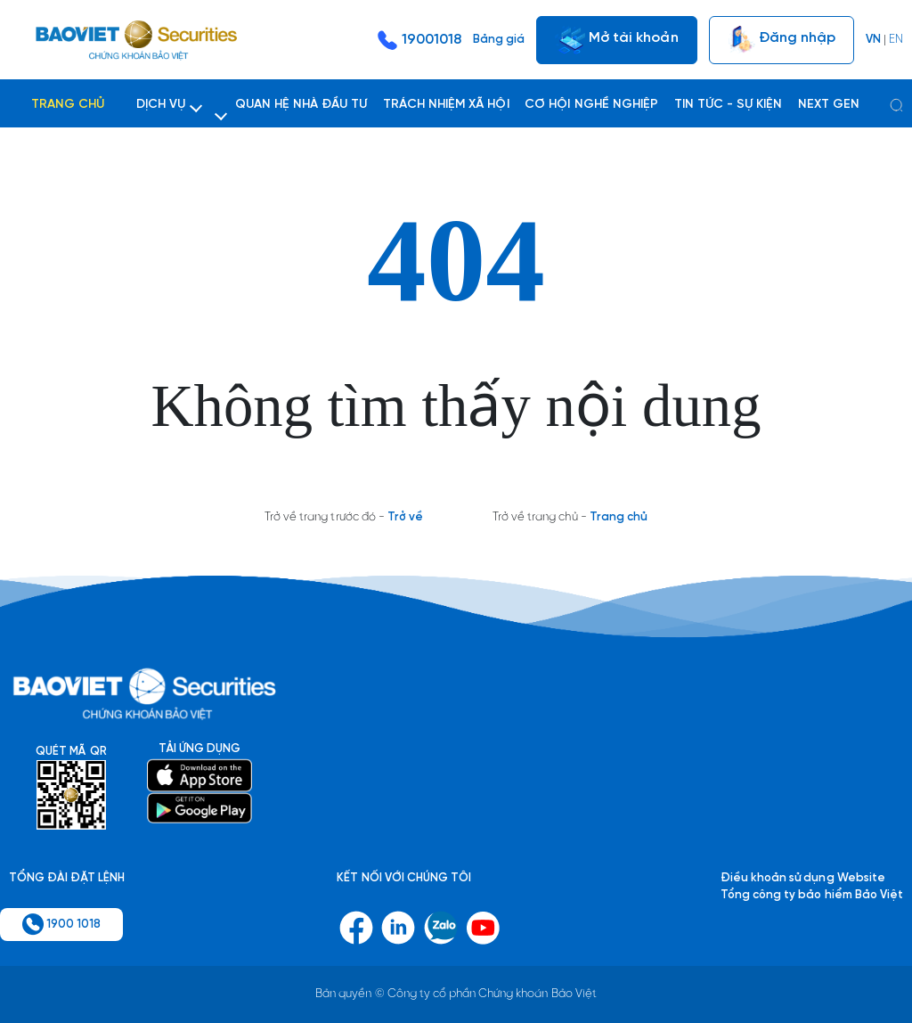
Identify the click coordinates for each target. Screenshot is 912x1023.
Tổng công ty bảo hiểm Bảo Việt (812, 895)
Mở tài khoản (616, 40)
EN (896, 39)
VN (873, 39)
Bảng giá (499, 39)
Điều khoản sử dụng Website (803, 878)
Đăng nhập (781, 40)
